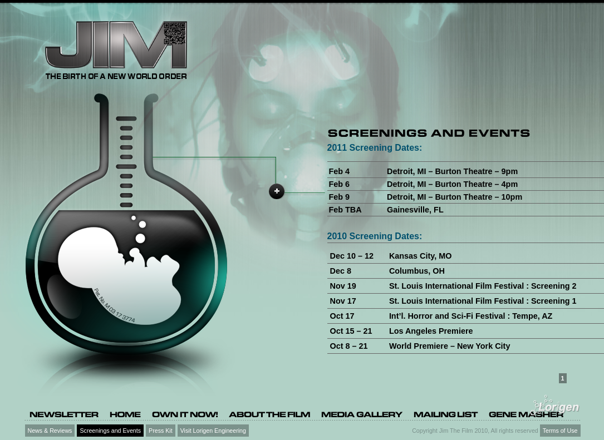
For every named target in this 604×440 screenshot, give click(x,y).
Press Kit (161, 430)
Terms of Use (560, 430)
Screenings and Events (110, 430)
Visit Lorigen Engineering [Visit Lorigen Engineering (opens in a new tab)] (213, 430)
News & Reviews (50, 430)
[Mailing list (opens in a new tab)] (446, 414)
